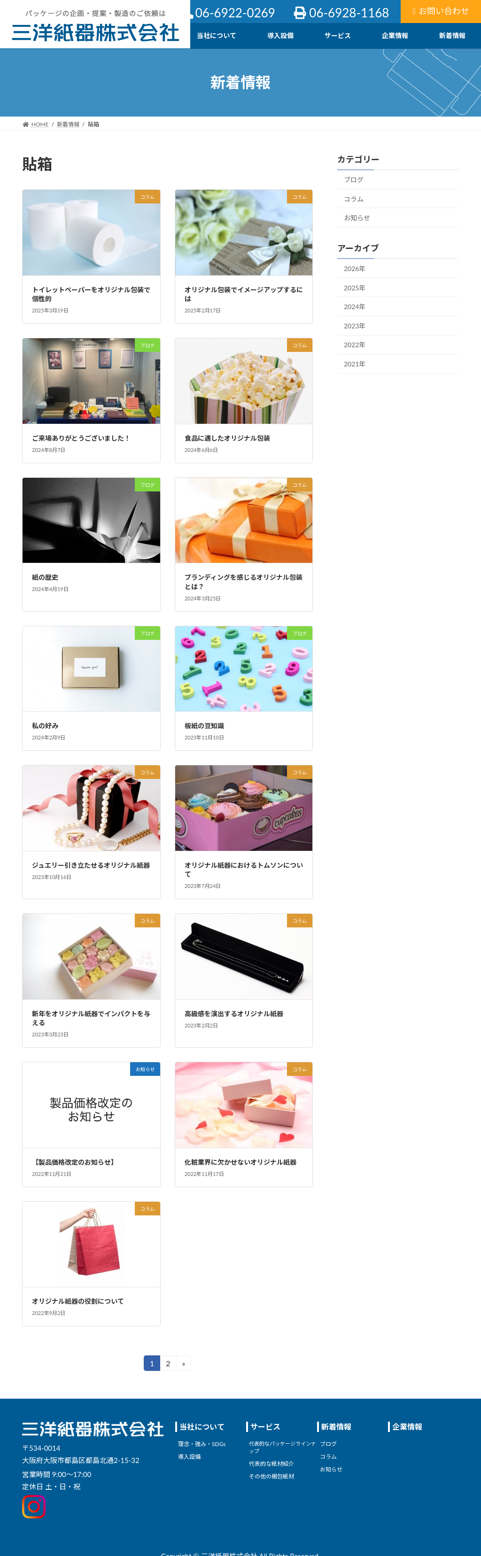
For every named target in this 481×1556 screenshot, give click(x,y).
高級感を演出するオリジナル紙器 (234, 1014)
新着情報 (336, 1426)
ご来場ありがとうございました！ (81, 438)
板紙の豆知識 (204, 726)
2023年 (354, 325)
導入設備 (189, 1456)
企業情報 (407, 1426)
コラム (354, 198)
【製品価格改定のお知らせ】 (74, 1162)
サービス (265, 1426)
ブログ (354, 180)
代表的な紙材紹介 (271, 1463)
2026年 (354, 268)
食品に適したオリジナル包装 (227, 438)
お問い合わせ (440, 11)
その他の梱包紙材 (271, 1476)
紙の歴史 (45, 577)
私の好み (45, 726)
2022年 (354, 345)
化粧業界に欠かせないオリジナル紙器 (240, 1162)
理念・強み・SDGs (202, 1444)
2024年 (354, 307)
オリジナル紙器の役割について (78, 1301)
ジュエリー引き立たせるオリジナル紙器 (91, 865)
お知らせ (357, 218)
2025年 (354, 287)
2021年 (354, 364)
